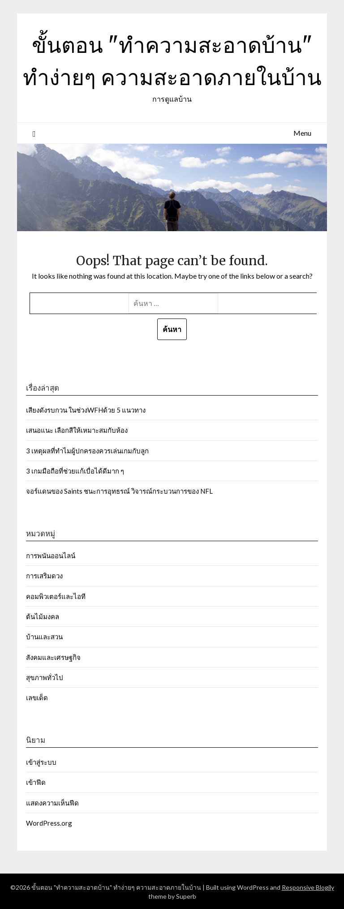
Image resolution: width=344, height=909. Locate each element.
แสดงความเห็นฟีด (52, 803)
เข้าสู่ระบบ (41, 762)
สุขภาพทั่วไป (44, 677)
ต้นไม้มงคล (42, 616)
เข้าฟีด (36, 782)
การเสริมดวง (45, 576)
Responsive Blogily (308, 887)
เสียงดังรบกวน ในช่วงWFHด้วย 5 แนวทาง (86, 410)
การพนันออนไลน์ (50, 555)
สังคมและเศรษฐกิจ (53, 657)
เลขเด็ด (37, 698)
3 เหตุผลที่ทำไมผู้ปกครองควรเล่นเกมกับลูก (87, 451)
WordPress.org (49, 823)
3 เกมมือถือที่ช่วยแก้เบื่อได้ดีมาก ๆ (75, 471)
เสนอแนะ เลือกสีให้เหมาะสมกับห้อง (77, 430)
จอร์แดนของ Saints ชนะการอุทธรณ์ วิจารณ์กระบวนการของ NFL (119, 491)
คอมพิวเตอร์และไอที (56, 596)
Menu (302, 133)
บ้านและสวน (44, 637)
